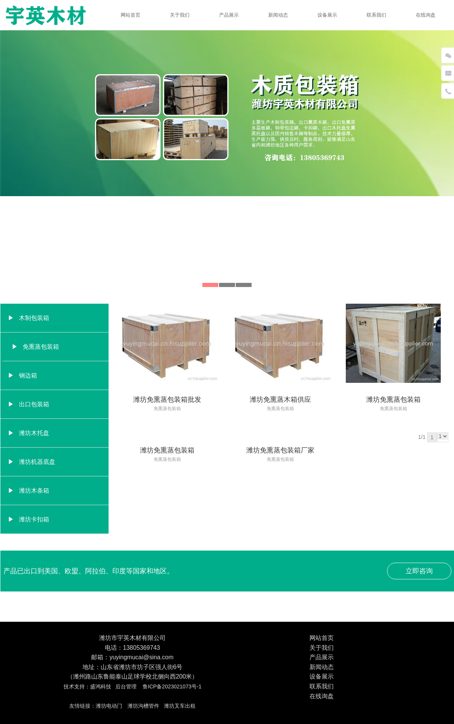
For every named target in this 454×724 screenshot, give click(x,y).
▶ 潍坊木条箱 (28, 490)
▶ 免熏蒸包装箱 (35, 346)
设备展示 (327, 15)
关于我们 (180, 15)
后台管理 (126, 686)
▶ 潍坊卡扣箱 (28, 519)
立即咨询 (419, 571)
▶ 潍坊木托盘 (28, 433)
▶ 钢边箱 (22, 375)
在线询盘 (425, 15)
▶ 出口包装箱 (28, 404)
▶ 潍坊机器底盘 (31, 462)
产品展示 (229, 15)
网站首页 (130, 15)
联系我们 (376, 15)
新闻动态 (278, 15)
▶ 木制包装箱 (28, 318)
